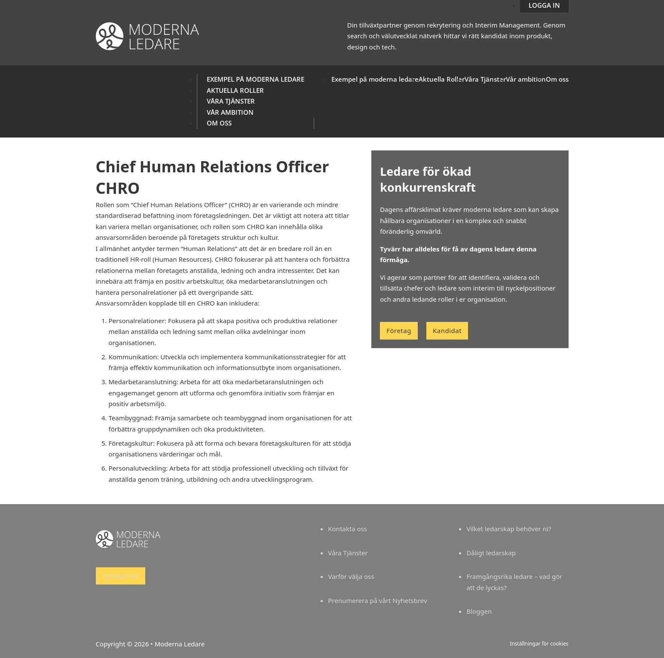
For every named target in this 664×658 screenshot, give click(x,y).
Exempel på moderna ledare (255, 79)
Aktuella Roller (235, 90)
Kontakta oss (347, 528)
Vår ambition (230, 112)
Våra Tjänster (231, 101)
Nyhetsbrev (120, 575)
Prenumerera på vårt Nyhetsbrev (377, 600)
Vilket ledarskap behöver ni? (508, 528)
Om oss (219, 123)
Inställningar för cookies (539, 643)
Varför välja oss (351, 576)
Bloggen (479, 611)
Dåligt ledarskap (491, 552)
